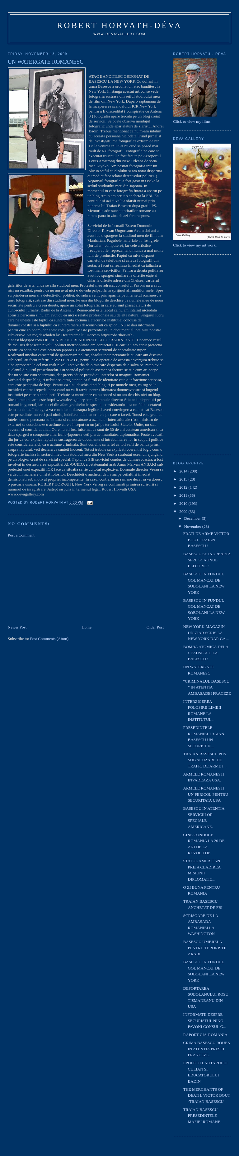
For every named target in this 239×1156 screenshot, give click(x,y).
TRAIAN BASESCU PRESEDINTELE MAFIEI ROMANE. (202, 1115)
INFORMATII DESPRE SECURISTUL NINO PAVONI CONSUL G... (204, 1020)
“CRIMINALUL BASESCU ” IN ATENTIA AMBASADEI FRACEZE (207, 687)
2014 (183, 471)
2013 (183, 479)
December (193, 518)
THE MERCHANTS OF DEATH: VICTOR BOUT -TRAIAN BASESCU (206, 1095)
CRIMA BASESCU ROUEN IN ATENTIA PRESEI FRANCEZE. (207, 1048)
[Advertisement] (54, 580)
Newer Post (17, 627)
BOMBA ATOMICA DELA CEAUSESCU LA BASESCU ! (205, 652)
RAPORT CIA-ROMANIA (205, 1034)
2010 (183, 503)
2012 (183, 487)
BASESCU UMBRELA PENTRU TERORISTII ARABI (205, 947)
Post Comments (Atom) (49, 638)
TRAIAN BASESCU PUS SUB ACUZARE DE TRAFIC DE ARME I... (205, 760)
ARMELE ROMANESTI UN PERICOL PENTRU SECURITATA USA (205, 794)
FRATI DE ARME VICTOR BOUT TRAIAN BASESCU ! (206, 539)
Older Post (155, 627)
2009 (183, 511)
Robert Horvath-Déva (119, 25)
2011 (183, 495)
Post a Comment (21, 535)
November (193, 526)
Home (86, 627)
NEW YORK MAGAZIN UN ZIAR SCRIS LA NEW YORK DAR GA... (206, 632)
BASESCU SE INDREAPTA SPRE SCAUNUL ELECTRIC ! (207, 559)
